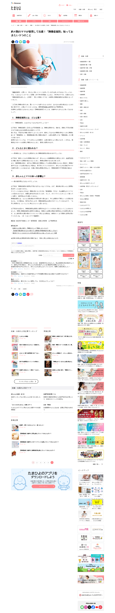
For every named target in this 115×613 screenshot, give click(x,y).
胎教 (81, 104)
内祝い (69, 5)
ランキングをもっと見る (26, 381)
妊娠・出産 (82, 9)
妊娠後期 (24, 288)
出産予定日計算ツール (86, 173)
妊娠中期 (82, 91)
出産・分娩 (83, 74)
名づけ (47, 15)
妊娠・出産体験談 (85, 142)
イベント (82, 135)
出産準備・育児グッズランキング (89, 186)
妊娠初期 (82, 88)
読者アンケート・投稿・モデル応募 (90, 167)
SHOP (61, 5)
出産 (26, 25)
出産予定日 (69, 158)
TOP (74, 9)
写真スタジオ (81, 21)
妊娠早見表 (17, 15)
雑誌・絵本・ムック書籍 (87, 161)
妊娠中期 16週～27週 (86, 68)
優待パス (94, 15)
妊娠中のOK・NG (85, 180)
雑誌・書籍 (18, 21)
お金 (81, 120)
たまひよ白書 (83, 215)
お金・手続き (33, 15)
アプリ (34, 21)
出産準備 (63, 15)
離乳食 (78, 15)
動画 (81, 151)
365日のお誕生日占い (86, 170)
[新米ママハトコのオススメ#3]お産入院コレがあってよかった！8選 (35, 233)
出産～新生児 (83, 116)
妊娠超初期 (83, 85)
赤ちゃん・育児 (92, 9)
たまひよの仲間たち (85, 208)
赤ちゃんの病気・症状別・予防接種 (90, 196)
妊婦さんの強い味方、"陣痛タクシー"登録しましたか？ (30, 228)
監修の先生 (83, 202)
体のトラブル (83, 98)
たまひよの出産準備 (85, 211)
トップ (12, 25)
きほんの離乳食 (84, 199)
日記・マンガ (83, 145)
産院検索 (82, 177)
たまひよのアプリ (85, 205)
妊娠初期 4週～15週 (85, 65)
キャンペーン (65, 21)
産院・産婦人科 (84, 107)
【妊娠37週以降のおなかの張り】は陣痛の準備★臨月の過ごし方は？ (35, 231)
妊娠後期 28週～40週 (86, 71)
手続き (82, 123)
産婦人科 (47, 107)
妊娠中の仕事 (83, 126)
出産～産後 (83, 113)
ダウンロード (43, 486)
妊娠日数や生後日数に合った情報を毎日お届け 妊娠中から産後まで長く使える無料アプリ (43, 482)
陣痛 (31, 25)
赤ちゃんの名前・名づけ (87, 132)
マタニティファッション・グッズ (89, 129)
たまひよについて (85, 158)
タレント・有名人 (85, 148)
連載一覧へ (96, 464)
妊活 (101, 9)
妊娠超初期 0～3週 (85, 61)
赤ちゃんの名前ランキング (87, 183)
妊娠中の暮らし (84, 101)
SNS (50, 21)
